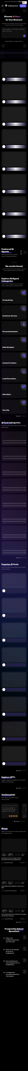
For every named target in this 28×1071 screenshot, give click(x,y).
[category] (21, 416)
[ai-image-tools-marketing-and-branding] (14, 850)
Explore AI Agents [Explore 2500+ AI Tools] (9, 41)
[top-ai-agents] (23, 252)
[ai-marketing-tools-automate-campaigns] (14, 906)
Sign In (23, 6)
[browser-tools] (9, 41)
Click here (20, 1)
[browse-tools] (18, 41)
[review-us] (20, 821)
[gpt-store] (21, 788)
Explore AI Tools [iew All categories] (19, 41)
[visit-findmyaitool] (11, 6)
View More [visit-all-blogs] (23, 862)
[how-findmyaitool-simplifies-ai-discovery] (14, 878)
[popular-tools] (21, 770)
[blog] (21, 922)
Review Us (20, 821)
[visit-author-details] (7, 862)
